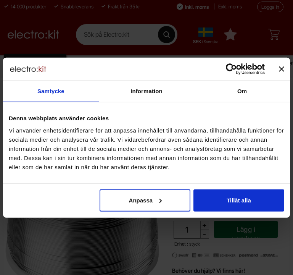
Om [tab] (242, 91)
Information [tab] (146, 91)
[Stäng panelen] (281, 69)
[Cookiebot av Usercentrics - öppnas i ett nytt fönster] (231, 69)
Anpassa (145, 200)
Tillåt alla (239, 200)
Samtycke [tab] (50, 91)
